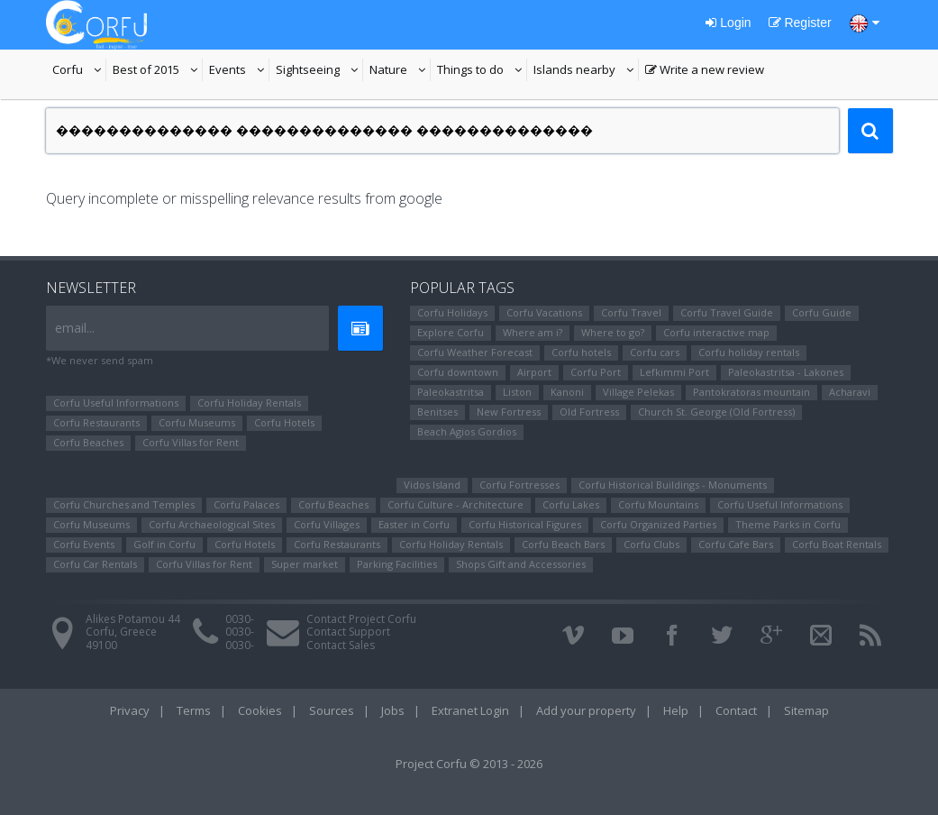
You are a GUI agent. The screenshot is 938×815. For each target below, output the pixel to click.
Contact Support (348, 631)
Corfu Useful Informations (115, 402)
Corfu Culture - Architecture (455, 504)
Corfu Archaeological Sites (212, 524)
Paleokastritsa (450, 391)
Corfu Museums (197, 422)
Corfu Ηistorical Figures (525, 524)
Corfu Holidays (452, 312)
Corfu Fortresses (519, 484)
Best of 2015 (158, 71)
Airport (534, 372)
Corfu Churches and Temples (124, 504)
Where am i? (532, 332)
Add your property (586, 710)
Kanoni (567, 391)
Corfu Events (83, 544)
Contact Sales (340, 645)
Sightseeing (319, 71)
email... (75, 327)
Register (800, 22)
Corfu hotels (581, 352)
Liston (517, 391)
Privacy (130, 710)
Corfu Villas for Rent (190, 442)
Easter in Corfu (414, 524)
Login (728, 22)
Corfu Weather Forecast (475, 352)
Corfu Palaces (246, 504)
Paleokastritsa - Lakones (785, 372)
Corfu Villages (327, 524)
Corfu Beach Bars (563, 544)
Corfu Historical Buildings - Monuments (672, 484)
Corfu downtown (457, 372)
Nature (400, 71)
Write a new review (704, 71)
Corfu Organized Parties (658, 524)
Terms (194, 710)
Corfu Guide (821, 312)
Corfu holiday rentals (748, 352)
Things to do (482, 71)
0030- (239, 619)
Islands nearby (586, 71)
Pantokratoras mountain (751, 391)
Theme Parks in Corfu (788, 524)
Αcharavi (849, 391)
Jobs (393, 710)
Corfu (79, 71)
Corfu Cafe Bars (735, 544)
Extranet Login (470, 710)
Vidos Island (432, 484)
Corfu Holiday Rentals (249, 402)
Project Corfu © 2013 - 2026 (469, 763)
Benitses (437, 411)
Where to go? (612, 332)
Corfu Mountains (658, 504)
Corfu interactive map (716, 332)
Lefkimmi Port (674, 372)
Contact (736, 710)
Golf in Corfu (164, 544)
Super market (304, 564)
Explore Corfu (450, 332)
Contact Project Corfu (361, 619)
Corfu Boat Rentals (836, 544)
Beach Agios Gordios (466, 431)
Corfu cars (654, 352)
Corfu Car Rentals (95, 564)
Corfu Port (595, 372)
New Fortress (509, 411)
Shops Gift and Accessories (521, 564)
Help (675, 710)
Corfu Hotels (284, 422)
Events (239, 71)
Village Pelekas (638, 391)
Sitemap (806, 710)
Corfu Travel (631, 312)
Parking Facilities (397, 564)
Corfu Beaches (88, 442)
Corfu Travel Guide (726, 312)
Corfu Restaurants (96, 422)
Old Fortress (589, 411)
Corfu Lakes (570, 504)
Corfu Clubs (651, 544)
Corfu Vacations (544, 312)
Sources (331, 710)
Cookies (260, 710)
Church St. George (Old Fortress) (716, 411)
